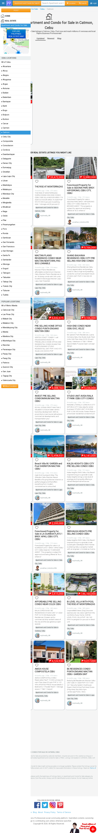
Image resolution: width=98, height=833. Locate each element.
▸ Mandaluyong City (9, 328)
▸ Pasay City (6, 354)
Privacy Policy (50, 812)
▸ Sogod (4, 268)
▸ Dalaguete (6, 159)
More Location (10, 386)
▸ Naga (4, 211)
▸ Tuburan (5, 290)
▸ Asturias (5, 88)
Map (59, 38)
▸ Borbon (5, 119)
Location (71, 3)
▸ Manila (4, 332)
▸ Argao (4, 84)
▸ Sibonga (5, 264)
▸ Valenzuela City (8, 380)
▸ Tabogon (5, 273)
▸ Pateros (5, 363)
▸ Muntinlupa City (8, 341)
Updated (40, 38)
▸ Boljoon (5, 115)
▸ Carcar (4, 124)
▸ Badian (4, 93)
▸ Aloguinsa (6, 80)
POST (16, 10)
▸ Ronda (4, 233)
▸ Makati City (6, 319)
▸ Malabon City (7, 323)
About (40, 812)
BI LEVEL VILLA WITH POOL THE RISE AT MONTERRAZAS (81, 603)
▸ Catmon (5, 132)
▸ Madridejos (6, 185)
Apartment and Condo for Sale (14, 25)
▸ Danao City (6, 163)
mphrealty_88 (45, 216)
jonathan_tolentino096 (80, 222)
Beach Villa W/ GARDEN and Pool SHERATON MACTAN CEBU (48, 466)
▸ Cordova (5, 150)
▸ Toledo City (6, 286)
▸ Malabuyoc (6, 189)
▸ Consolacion (7, 145)
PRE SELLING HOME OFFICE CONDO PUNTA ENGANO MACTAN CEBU (48, 329)
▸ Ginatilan (5, 172)
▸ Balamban (6, 97)
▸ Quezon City (7, 367)
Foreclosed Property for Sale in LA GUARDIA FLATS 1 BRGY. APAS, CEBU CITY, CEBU (49, 535)
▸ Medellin (5, 198)
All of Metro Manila (9, 306)
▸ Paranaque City (8, 349)
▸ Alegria (5, 75)
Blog (35, 812)
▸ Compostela (7, 141)
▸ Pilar (3, 220)
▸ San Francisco (8, 247)
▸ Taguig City (6, 376)
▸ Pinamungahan (8, 225)
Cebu (42, 9)
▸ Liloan (4, 181)
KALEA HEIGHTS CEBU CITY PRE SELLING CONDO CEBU (80, 465)
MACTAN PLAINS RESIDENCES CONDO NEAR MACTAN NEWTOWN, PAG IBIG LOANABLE (48, 259)
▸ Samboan (6, 238)
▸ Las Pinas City (7, 314)
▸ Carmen (5, 128)
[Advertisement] (49, 61)
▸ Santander (6, 260)
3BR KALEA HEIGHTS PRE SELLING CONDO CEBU (79, 532)
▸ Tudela (4, 295)
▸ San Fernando (7, 242)
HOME (5, 16)
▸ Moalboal (5, 207)
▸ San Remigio (7, 251)
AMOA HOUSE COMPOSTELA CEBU (45, 670)
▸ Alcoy (4, 71)
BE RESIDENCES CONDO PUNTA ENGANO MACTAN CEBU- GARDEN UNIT (79, 671)
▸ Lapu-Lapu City (8, 176)
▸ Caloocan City (7, 310)
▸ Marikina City (7, 336)
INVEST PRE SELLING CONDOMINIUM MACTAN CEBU (47, 399)
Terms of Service (64, 812)
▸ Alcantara (6, 66)
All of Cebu (6, 62)
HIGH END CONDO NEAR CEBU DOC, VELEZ (79, 327)
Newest (50, 38)
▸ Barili (4, 106)
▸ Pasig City (6, 358)
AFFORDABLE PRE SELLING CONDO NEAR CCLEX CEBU (48, 603)
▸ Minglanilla (6, 203)
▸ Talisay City (6, 282)
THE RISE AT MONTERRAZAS (49, 186)
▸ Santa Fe (5, 255)
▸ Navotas (5, 345)
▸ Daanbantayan (8, 154)
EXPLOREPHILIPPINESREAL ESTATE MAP (16, 33)
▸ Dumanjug (6, 167)
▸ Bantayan (6, 102)
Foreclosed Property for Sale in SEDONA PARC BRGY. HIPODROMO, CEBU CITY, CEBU (81, 189)
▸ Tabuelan (5, 277)
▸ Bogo (4, 110)
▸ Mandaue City (7, 194)
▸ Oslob (4, 216)
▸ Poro (4, 229)
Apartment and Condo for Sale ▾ (27, 3)
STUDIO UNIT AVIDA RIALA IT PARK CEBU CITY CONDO (80, 397)
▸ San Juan (6, 371)
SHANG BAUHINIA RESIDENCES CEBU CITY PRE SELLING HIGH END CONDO (81, 258)
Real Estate (8, 21)
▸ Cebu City (6, 137)
